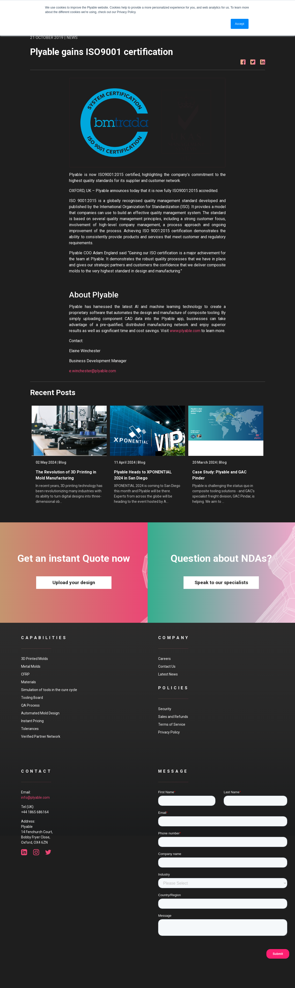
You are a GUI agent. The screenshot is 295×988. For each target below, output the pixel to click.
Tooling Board (32, 698)
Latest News (168, 674)
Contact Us (166, 666)
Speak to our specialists (221, 582)
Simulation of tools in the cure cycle (49, 690)
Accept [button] (239, 24)
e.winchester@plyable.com (92, 370)
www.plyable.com (185, 330)
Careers (164, 659)
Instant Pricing (32, 721)
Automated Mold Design (40, 713)
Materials (28, 682)
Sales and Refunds (173, 717)
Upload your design (73, 582)
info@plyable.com (35, 797)
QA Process (30, 705)
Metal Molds (30, 666)
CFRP (25, 674)
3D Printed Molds (34, 659)
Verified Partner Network (40, 736)
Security (164, 709)
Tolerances (30, 729)
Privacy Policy (169, 732)
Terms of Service (171, 724)
